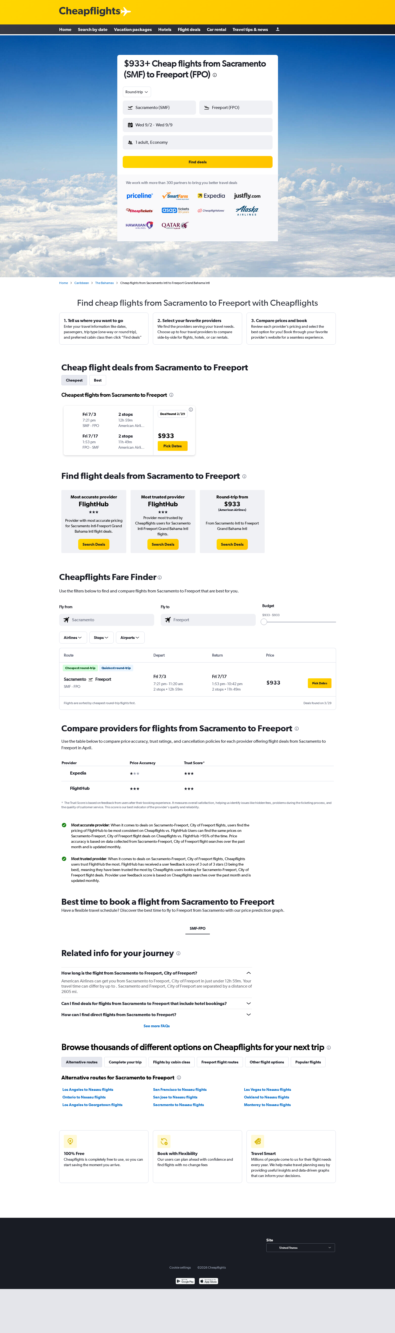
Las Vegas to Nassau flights (267, 1085)
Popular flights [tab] (308, 1058)
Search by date (93, 29)
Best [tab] (98, 376)
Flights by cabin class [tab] (171, 1058)
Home (65, 29)
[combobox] (137, 91)
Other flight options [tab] (267, 1058)
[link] (93, 540)
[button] (157, 124)
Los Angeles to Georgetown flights (92, 1100)
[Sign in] (278, 30)
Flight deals (189, 29)
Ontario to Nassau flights (84, 1093)
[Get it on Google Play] (185, 1277)
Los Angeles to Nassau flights (87, 1085)
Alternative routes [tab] (81, 1058)
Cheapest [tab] (74, 376)
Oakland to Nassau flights (266, 1093)
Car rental (216, 29)
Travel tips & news (250, 29)
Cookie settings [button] (180, 1263)
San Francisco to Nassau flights (180, 1085)
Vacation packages (133, 29)
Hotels (164, 29)
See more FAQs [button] (157, 1021)
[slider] (264, 617)
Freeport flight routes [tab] (219, 1058)
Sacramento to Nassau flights (178, 1100)
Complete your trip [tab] (125, 1058)
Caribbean (81, 278)
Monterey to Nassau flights (267, 1100)
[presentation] (214, 75)
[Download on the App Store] (209, 1277)
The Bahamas (104, 278)
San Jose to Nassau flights (175, 1093)
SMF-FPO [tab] (198, 924)
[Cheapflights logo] (89, 11)
